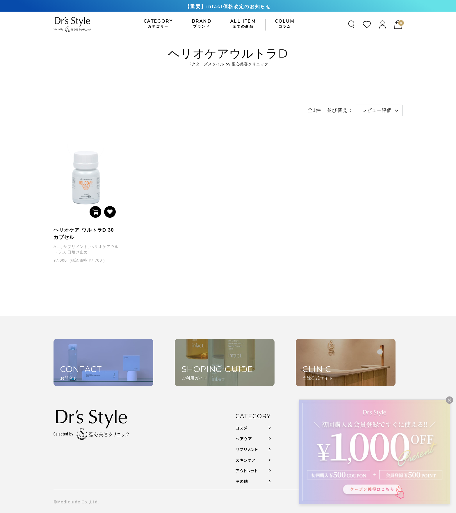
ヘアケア (244, 438)
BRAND (201, 23)
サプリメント (247, 449)
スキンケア (246, 460)
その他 (242, 481)
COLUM (285, 23)
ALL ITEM (243, 23)
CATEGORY (158, 23)
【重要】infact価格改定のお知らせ (228, 6)
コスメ (241, 428)
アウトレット (247, 470)
